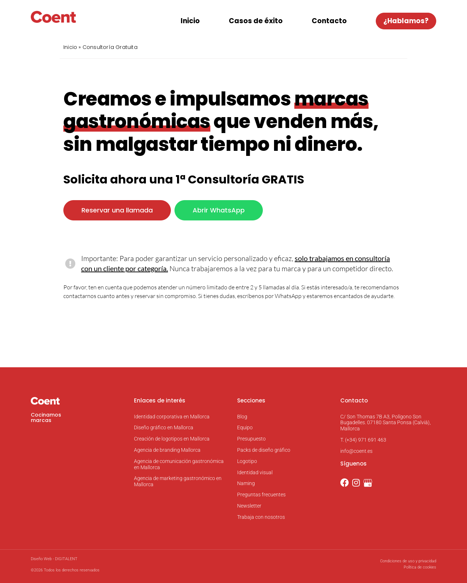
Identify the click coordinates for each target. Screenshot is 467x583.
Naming (246, 484)
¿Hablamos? (406, 21)
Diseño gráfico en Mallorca (163, 428)
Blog (242, 416)
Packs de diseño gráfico (263, 450)
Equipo (245, 428)
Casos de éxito (256, 21)
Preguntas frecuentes (261, 494)
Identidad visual (255, 472)
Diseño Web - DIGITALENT (54, 559)
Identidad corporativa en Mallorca (172, 416)
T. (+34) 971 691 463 (363, 440)
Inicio (190, 21)
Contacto (329, 21)
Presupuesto (251, 439)
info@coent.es (356, 451)
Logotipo (247, 461)
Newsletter (249, 506)
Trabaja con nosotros (261, 517)
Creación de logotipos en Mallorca (172, 439)
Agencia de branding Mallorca (167, 450)
